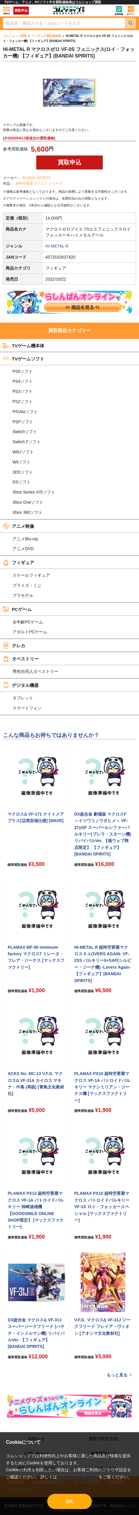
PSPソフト (22, 421)
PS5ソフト (22, 371)
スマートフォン (27, 708)
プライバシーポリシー (78, 1476)
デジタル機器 (21, 685)
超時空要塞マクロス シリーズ (39, 183)
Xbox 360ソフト (27, 512)
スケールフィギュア (31, 575)
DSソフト (21, 482)
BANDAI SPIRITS (37, 178)
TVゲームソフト (23, 359)
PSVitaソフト (25, 411)
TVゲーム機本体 (23, 346)
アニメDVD (23, 548)
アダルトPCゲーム (29, 631)
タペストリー (21, 659)
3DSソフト (22, 472)
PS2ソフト (22, 401)
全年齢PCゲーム (27, 622)
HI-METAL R (57, 246)
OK (69, 1501)
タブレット (22, 698)
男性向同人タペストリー (35, 671)
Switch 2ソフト (26, 441)
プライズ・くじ (27, 585)
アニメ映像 (18, 526)
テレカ (14, 645)
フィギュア (18, 562)
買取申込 (21, 10)
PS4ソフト (22, 381)
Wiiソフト (21, 462)
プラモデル (22, 595)
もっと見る (117, 1375)
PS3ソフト (22, 391)
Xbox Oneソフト (27, 502)
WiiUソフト (23, 451)
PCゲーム (17, 609)
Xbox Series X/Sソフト (33, 492)
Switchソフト (24, 431)
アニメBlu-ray (25, 538)
